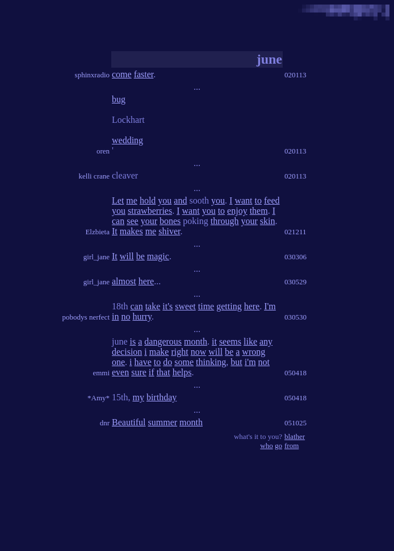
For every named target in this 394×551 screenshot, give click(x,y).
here (146, 281)
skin (267, 221)
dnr (105, 423)
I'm (270, 306)
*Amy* (98, 397)
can (118, 221)
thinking (211, 362)
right (179, 352)
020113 (295, 75)
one (118, 362)
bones (170, 221)
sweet (185, 306)
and (180, 200)
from (291, 445)
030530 (295, 317)
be (140, 256)
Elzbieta (97, 231)
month (195, 341)
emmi (101, 372)
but (236, 362)
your (149, 221)
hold (148, 200)
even (120, 372)
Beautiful (129, 422)
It (115, 231)
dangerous (163, 341)
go (278, 445)
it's (167, 306)
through (225, 221)
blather (294, 436)
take (153, 306)
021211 (295, 231)
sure (138, 372)
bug (118, 99)
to (258, 200)
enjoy (237, 211)
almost (124, 281)
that (163, 372)
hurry (142, 316)
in (115, 316)
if (151, 372)
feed (272, 200)
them (259, 211)
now (199, 352)
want (243, 200)
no (125, 316)
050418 (295, 372)
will (127, 256)
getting (228, 306)
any (266, 341)
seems (230, 341)
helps (182, 372)
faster (144, 74)
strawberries (150, 211)
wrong (253, 352)
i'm (250, 362)
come (122, 74)
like (250, 341)
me (131, 200)
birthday (161, 397)
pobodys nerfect (86, 317)
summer (163, 422)
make (159, 352)
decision (127, 352)
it (214, 341)
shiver (169, 231)
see (132, 221)
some (184, 362)
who (266, 445)
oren (103, 151)
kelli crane (94, 176)
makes (131, 231)
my (138, 397)
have (143, 362)
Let (118, 200)
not (264, 362)
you (164, 200)
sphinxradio (92, 75)
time (206, 306)
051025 (295, 423)
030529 (295, 281)
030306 (295, 256)
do (167, 362)
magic (158, 256)
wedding (127, 140)
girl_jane (96, 256)
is (133, 341)
